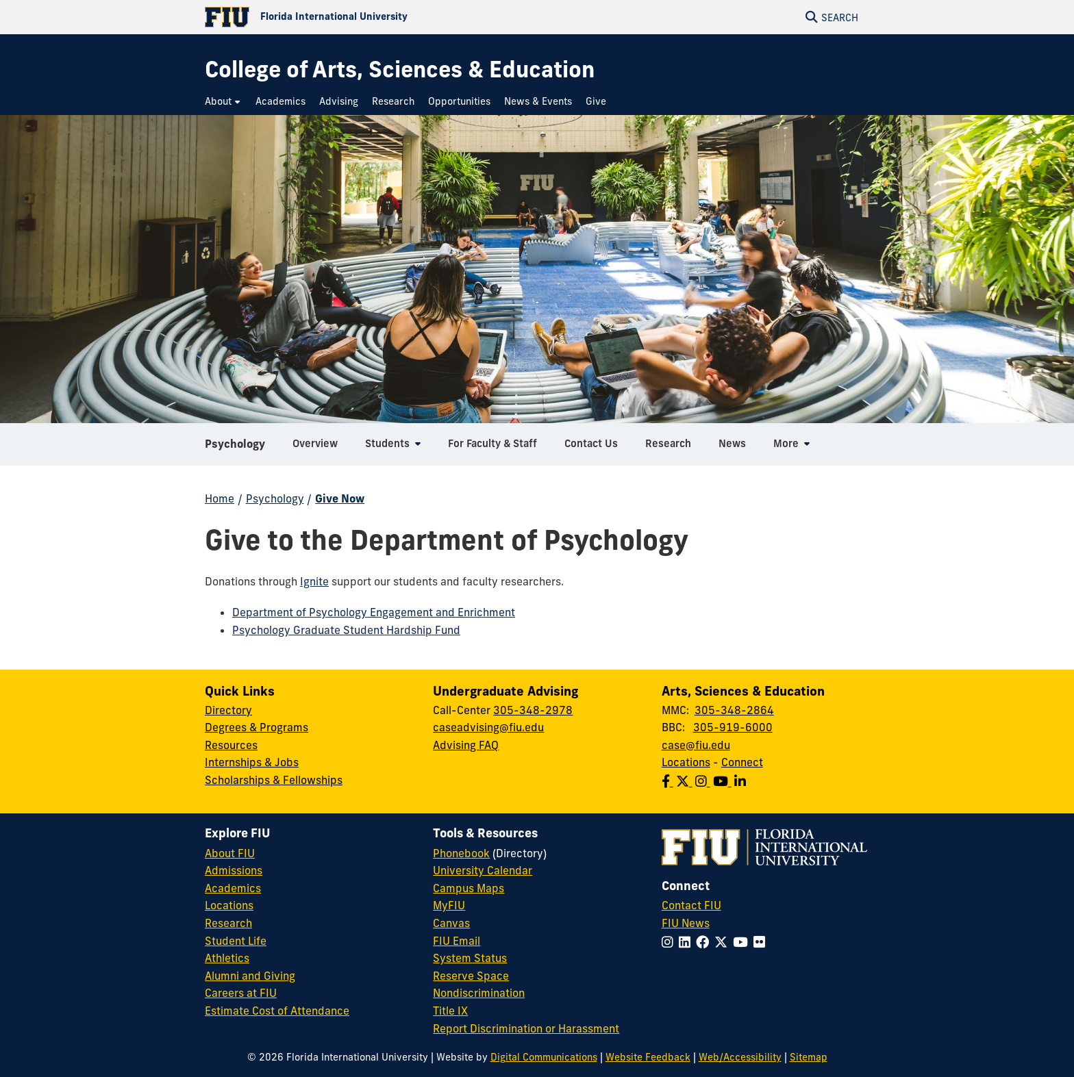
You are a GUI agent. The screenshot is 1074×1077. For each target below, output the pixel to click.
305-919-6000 (733, 727)
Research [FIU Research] (228, 923)
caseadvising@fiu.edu (488, 727)
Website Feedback (647, 1057)
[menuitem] (223, 101)
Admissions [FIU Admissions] (233, 870)
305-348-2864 (734, 710)
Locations (686, 762)
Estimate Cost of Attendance (277, 1010)
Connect (742, 762)
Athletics (227, 958)
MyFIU (449, 905)
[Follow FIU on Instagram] (670, 942)
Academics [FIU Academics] (233, 888)
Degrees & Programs (256, 727)
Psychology (235, 448)
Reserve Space (471, 976)
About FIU (230, 853)
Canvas (451, 923)
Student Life (235, 941)
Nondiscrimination (479, 993)
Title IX (450, 1010)
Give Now (339, 498)
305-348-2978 (533, 710)
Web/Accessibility (740, 1057)
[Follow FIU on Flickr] (762, 942)
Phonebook (461, 853)
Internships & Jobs (252, 762)
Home (219, 498)
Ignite (314, 581)
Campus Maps (468, 888)
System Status (470, 958)
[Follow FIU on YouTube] (743, 942)
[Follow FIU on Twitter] (723, 942)
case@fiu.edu (696, 745)
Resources (231, 745)
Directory (228, 710)
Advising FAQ (466, 745)
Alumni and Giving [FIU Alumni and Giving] (250, 976)
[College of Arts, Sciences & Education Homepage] (400, 69)
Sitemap (808, 1057)
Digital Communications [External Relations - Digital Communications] (543, 1057)
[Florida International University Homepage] (371, 17)
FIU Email (456, 941)
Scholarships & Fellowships (273, 780)
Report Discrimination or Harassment (526, 1028)
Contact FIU (691, 905)
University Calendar (482, 870)
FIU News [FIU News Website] (686, 923)
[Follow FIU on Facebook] (705, 942)
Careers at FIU (241, 993)
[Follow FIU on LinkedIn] (687, 942)
